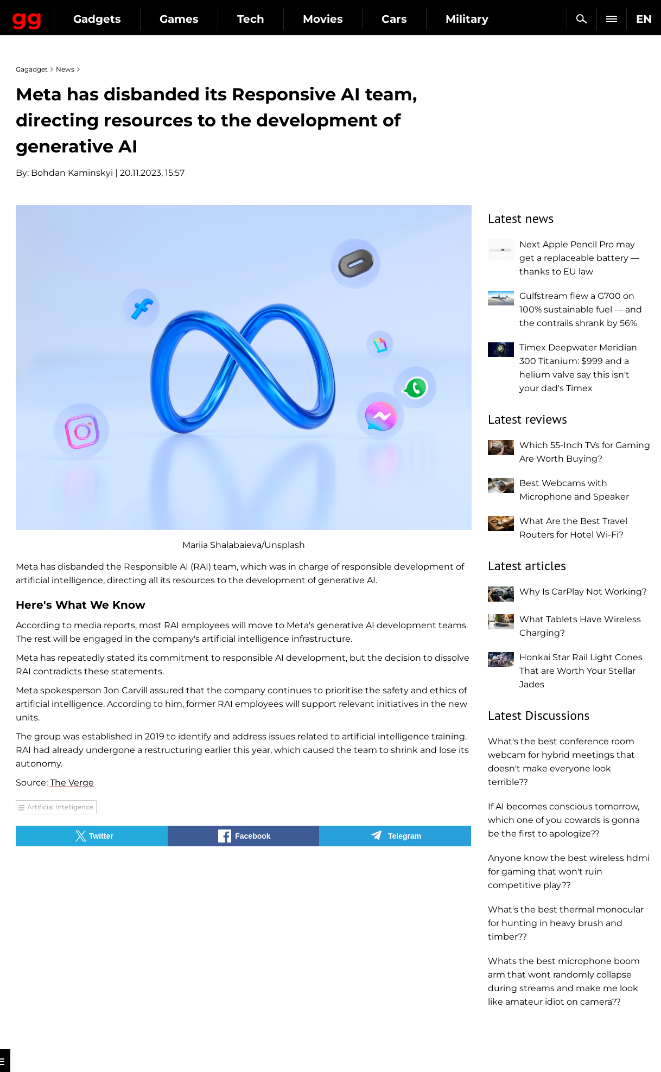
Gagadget (73, 14)
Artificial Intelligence (60, 807)
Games (271, 18)
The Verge (72, 782)
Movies (415, 18)
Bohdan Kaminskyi (72, 173)
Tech (343, 18)
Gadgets (189, 18)
